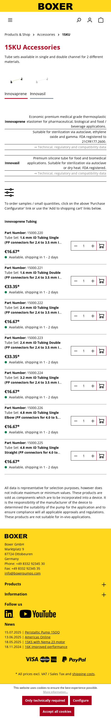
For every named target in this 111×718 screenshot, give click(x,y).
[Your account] (89, 20)
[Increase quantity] (92, 246)
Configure (81, 700)
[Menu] (10, 20)
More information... (55, 692)
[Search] (78, 20)
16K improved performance (46, 647)
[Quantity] (83, 246)
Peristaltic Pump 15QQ (42, 632)
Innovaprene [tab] (16, 93)
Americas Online (38, 637)
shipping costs (83, 674)
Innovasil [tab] (37, 93)
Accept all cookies (57, 711)
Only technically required (45, 700)
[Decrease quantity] (75, 246)
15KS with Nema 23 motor (45, 642)
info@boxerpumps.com (23, 573)
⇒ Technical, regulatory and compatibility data (70, 147)
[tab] (16, 80)
